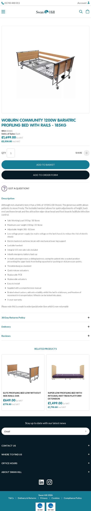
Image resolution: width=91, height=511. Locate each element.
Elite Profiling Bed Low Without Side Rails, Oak (22, 394)
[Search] (81, 11)
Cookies (56, 498)
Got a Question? (15, 188)
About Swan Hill (11, 472)
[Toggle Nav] (3, 11)
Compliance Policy (73, 498)
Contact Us (8, 445)
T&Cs (11, 498)
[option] (23, 382)
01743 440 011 (12, 2)
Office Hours (9, 463)
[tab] (45, 445)
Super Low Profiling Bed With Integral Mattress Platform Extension (65, 396)
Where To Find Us (11, 454)
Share (83, 153)
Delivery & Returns (27, 498)
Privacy (43, 498)
